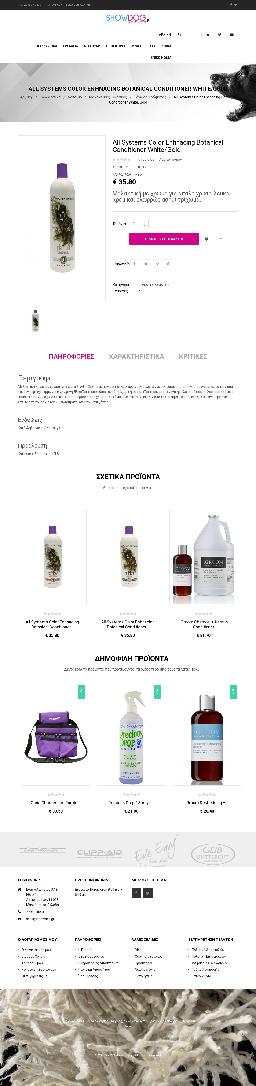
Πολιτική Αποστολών (208, 950)
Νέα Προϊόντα (145, 969)
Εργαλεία (70, 46)
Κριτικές (193, 356)
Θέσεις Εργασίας (91, 956)
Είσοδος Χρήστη (34, 956)
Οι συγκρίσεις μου (35, 976)
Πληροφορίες (71, 356)
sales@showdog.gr (40, 919)
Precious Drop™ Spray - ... (131, 802)
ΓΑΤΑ (152, 46)
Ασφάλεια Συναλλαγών (209, 963)
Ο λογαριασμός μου (36, 950)
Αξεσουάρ (92, 46)
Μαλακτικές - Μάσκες (108, 97)
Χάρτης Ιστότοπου (149, 956)
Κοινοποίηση (121, 264)
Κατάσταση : (122, 174)
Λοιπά (166, 46)
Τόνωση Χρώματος (150, 97)
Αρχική (165, 34)
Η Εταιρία (85, 950)
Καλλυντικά (47, 46)
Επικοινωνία (161, 58)
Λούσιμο (75, 97)
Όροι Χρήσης (88, 976)
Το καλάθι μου (32, 963)
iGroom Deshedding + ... (207, 802)
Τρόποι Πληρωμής (205, 969)
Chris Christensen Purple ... (56, 802)
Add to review (170, 159)
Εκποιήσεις (144, 976)
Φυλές (137, 46)
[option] (35, 321)
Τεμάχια (119, 224)
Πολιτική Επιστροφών (209, 956)
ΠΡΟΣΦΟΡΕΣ (116, 46)
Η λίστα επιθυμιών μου (39, 969)
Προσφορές (144, 963)
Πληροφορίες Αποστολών (98, 963)
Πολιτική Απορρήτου (94, 969)
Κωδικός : (120, 167)
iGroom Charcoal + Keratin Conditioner (203, 624)
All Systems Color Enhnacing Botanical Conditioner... (52, 624)
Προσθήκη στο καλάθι (164, 239)
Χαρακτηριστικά (136, 356)
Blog (138, 950)
